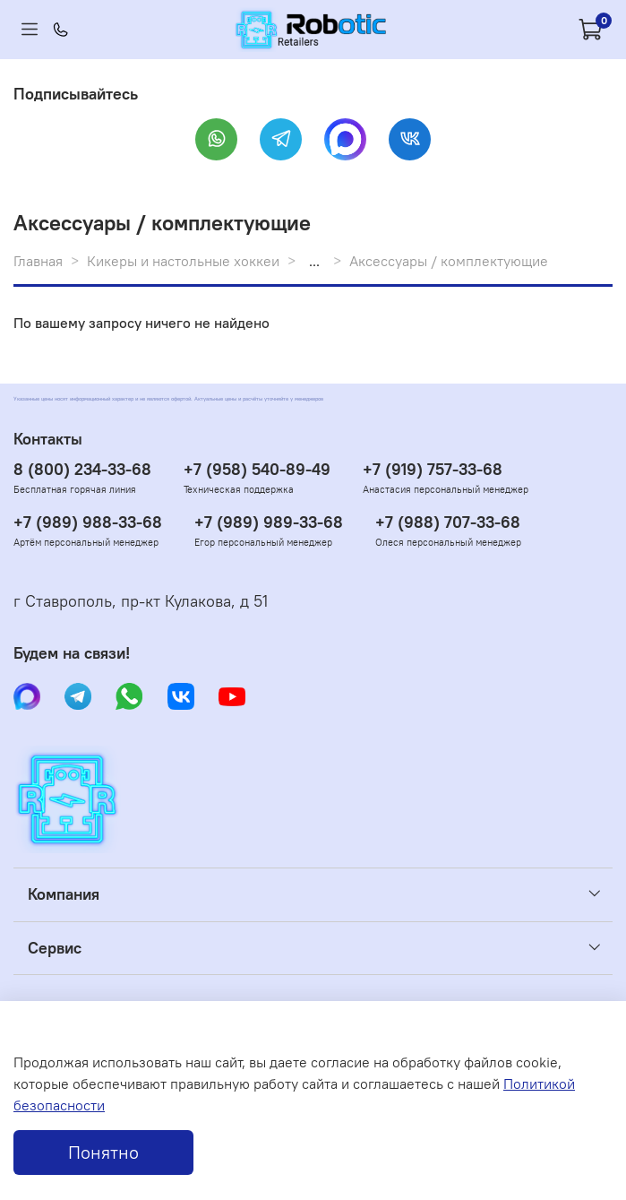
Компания (63, 894)
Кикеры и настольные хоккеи (183, 261)
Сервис (54, 948)
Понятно (103, 1152)
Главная (38, 261)
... (314, 261)
